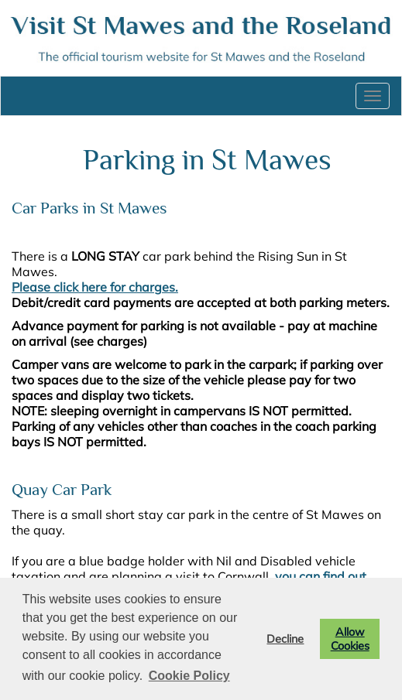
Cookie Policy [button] (189, 675)
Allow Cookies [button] (350, 639)
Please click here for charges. (95, 287)
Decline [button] (285, 639)
